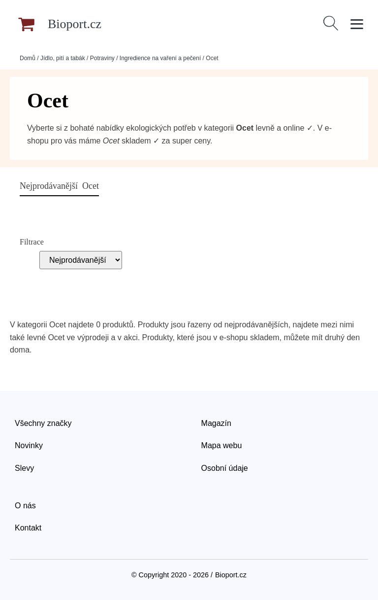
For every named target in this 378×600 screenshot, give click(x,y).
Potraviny (102, 58)
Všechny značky (43, 423)
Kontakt (28, 528)
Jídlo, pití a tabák (62, 58)
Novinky (29, 445)
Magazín (216, 423)
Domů (27, 58)
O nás (25, 505)
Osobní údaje (224, 468)
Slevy (24, 468)
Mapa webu (221, 445)
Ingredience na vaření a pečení (160, 58)
